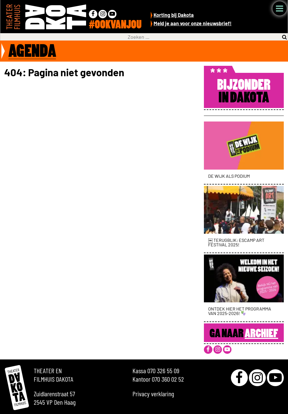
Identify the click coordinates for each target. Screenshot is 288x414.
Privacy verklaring (153, 394)
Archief (261, 334)
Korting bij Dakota (174, 15)
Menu (279, 8)
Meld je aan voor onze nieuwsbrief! (192, 23)
